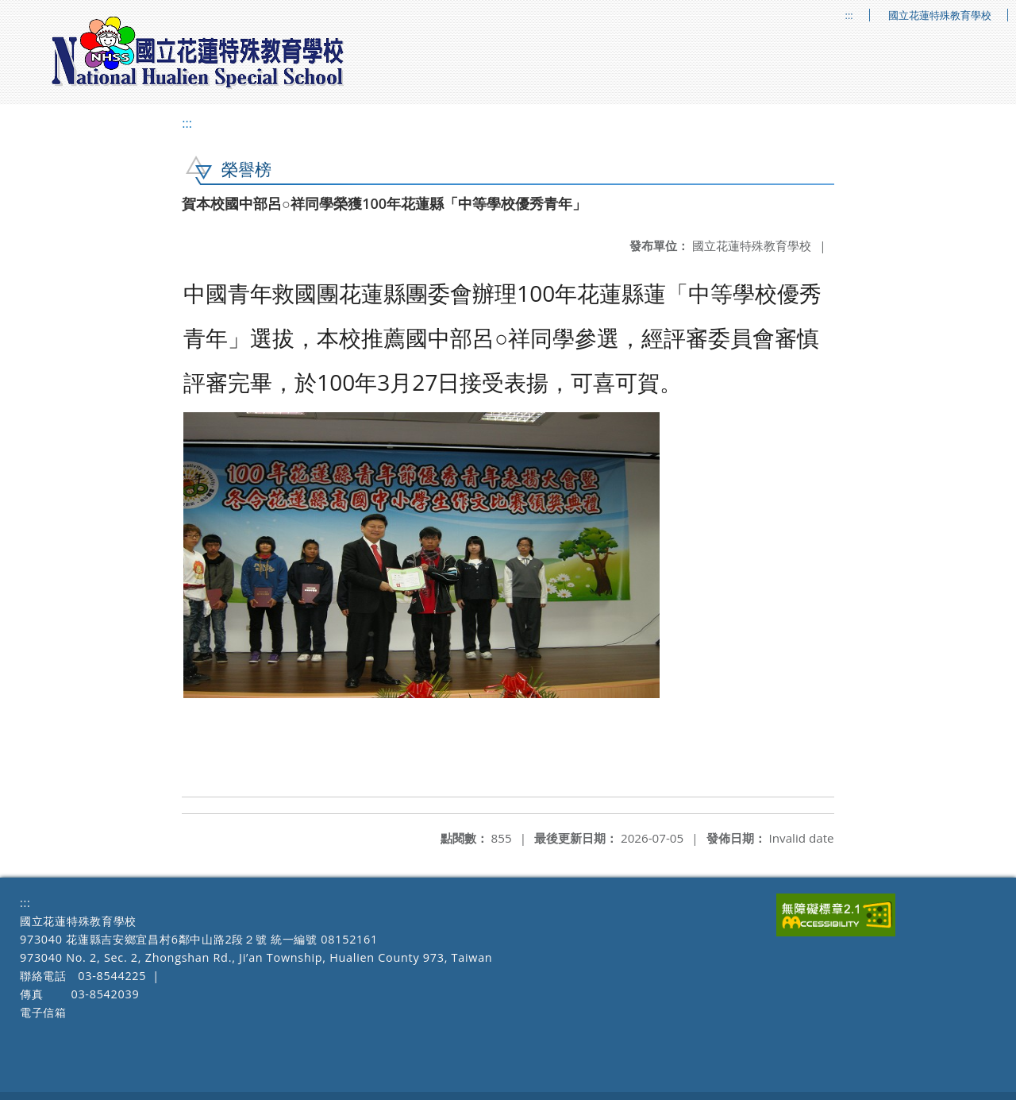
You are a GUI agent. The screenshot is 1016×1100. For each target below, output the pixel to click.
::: (849, 15)
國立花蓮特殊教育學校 (939, 15)
